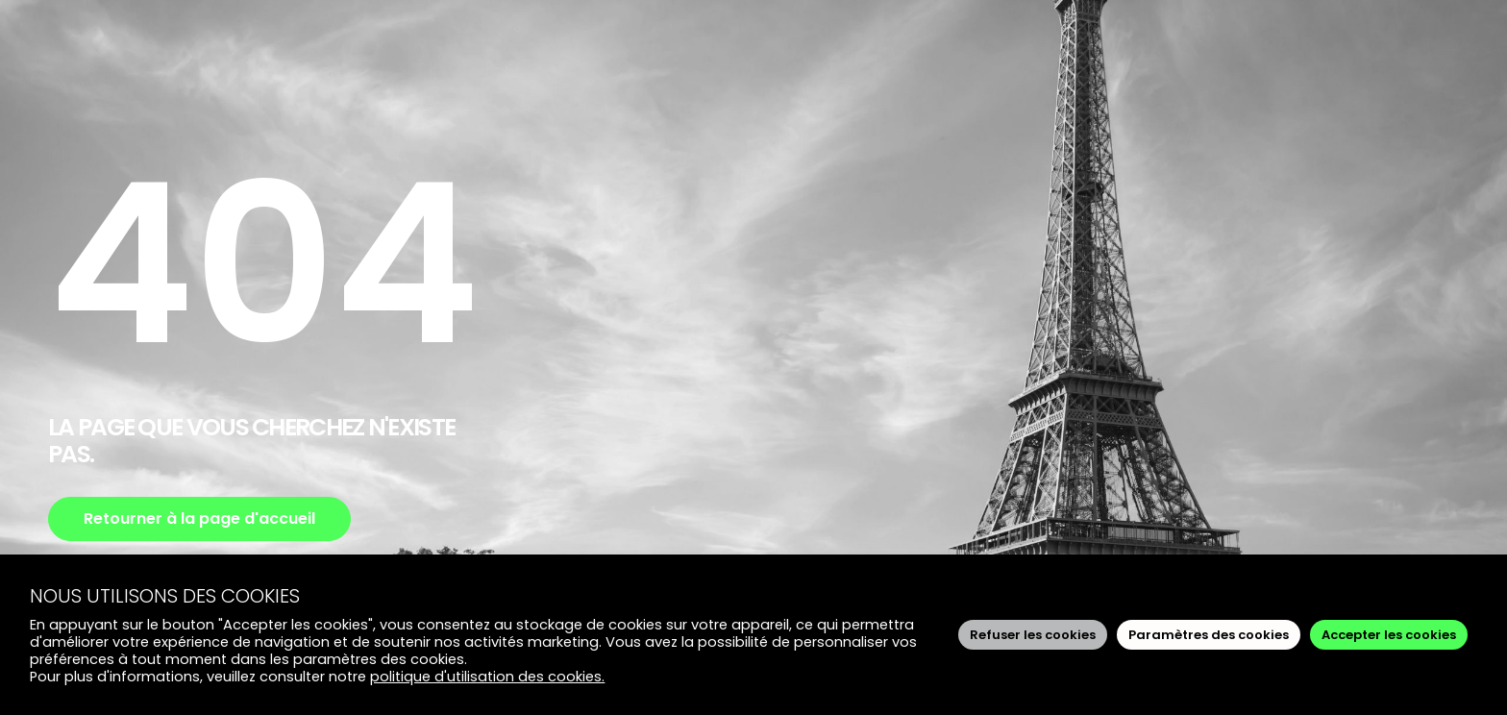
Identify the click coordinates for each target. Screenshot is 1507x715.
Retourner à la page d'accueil (199, 518)
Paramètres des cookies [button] (1208, 635)
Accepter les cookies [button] (1389, 635)
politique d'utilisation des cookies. (487, 676)
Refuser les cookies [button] (1033, 635)
